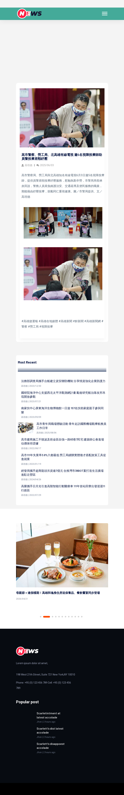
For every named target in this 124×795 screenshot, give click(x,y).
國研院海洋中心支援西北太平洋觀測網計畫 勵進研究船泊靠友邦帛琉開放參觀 (63, 394)
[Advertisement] (62, 56)
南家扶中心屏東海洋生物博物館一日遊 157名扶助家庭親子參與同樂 (62, 410)
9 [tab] (72, 616)
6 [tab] (62, 616)
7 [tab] (65, 616)
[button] (104, 12)
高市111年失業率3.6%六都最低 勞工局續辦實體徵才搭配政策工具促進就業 (63, 457)
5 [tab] (59, 616)
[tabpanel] (62, 562)
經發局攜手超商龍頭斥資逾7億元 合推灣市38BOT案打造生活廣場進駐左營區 (62, 472)
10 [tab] (75, 616)
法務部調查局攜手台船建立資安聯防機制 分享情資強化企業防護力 (63, 381)
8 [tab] (68, 616)
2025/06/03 (45, 165)
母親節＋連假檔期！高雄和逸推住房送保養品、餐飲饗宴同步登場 (58, 592)
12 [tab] (81, 616)
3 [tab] (52, 616)
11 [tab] (78, 616)
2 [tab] (46, 617)
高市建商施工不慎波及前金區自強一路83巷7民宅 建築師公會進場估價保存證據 (62, 441)
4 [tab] (55, 616)
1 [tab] (40, 616)
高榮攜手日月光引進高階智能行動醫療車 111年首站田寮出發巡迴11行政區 (63, 488)
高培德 (26, 165)
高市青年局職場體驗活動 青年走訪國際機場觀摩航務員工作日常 (71, 425)
